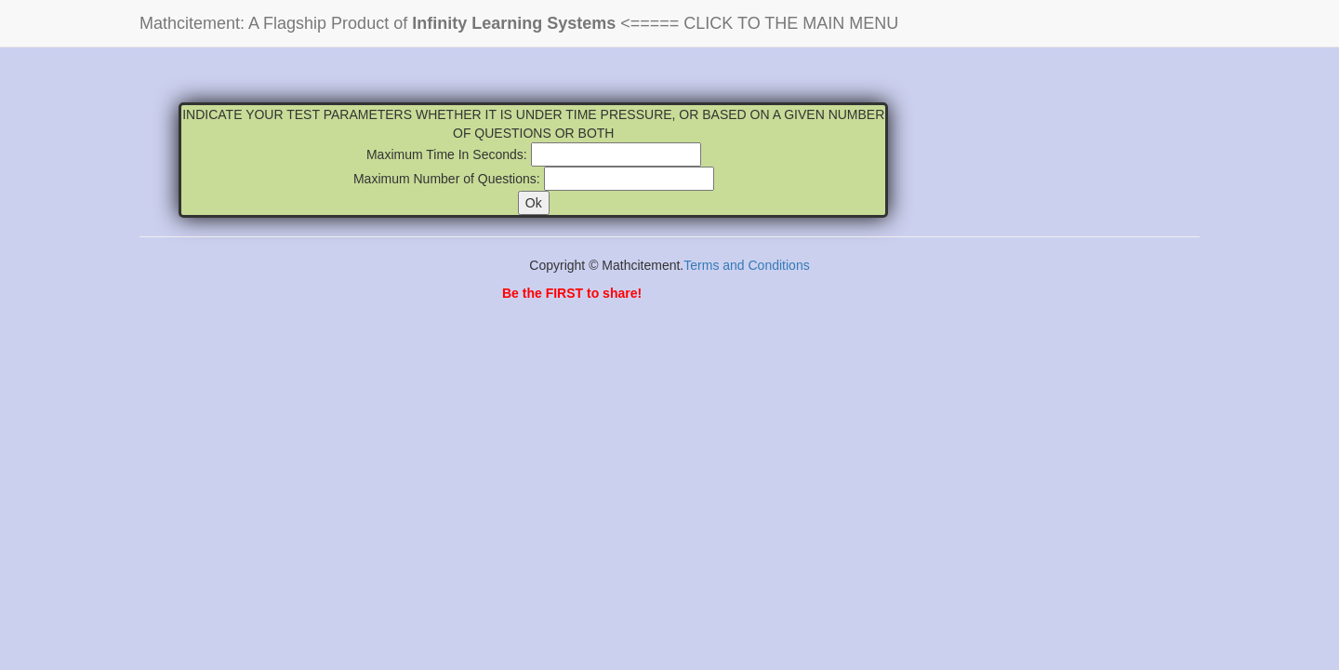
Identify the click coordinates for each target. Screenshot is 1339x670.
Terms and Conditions (746, 265)
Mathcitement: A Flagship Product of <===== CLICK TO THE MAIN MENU (518, 23)
